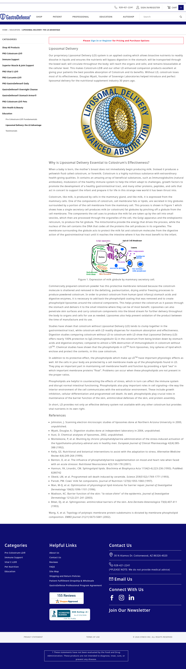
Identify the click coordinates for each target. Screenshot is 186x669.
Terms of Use (93, 637)
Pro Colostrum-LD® (15, 552)
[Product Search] (158, 17)
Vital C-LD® (11, 562)
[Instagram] (123, 599)
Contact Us (55, 557)
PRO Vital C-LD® (10, 71)
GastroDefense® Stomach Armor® (19, 95)
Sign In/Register (148, 7)
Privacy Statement (33, 637)
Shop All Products (11, 47)
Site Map (54, 571)
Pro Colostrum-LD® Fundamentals (21, 119)
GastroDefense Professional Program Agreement (75, 585)
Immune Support (10, 59)
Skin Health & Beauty (12, 107)
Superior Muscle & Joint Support (18, 65)
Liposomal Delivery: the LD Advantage (23, 125)
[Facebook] (113, 599)
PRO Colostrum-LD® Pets (14, 101)
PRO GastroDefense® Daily (15, 83)
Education (106, 16)
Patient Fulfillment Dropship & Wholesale (71, 580)
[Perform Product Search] (181, 17)
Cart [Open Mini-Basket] (175, 7)
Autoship (128, 16)
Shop (39, 16)
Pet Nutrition (12, 566)
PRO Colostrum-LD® (12, 53)
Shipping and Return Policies (65, 576)
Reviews (53, 562)
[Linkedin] (132, 599)
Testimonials (11, 130)
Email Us (123, 579)
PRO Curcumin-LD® (12, 77)
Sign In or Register (101, 40)
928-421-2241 (123, 7)
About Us (54, 552)
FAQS (52, 566)
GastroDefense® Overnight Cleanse (20, 89)
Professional (81, 16)
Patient (57, 16)
